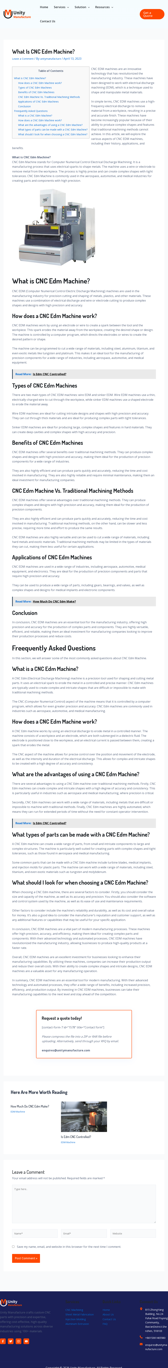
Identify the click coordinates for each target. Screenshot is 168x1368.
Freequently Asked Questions (33, 111)
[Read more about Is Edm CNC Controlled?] (84, 1119)
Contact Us (110, 1326)
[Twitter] (11, 1348)
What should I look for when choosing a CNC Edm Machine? (56, 134)
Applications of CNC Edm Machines (40, 101)
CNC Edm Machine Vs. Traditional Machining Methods (52, 97)
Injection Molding (77, 1331)
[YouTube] (26, 1348)
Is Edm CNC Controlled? (77, 1139)
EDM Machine (19, 1114)
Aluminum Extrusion (78, 1336)
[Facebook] (3, 1348)
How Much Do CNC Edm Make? (31, 1109)
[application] (67, 7)
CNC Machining (75, 1317)
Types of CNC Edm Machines (36, 87)
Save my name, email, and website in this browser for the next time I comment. (69, 1254)
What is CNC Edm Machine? (31, 78)
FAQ (105, 1331)
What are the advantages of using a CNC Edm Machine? (53, 125)
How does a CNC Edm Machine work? (42, 83)
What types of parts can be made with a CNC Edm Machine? (56, 129)
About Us (109, 1322)
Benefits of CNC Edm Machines (38, 92)
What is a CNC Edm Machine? (37, 115)
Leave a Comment (24, 59)
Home (107, 1317)
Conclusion (25, 106)
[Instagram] (18, 1348)
